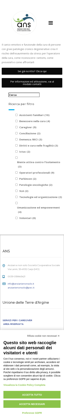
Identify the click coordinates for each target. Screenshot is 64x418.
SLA (23, 191)
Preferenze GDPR (32, 413)
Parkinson (27, 178)
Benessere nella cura (34, 121)
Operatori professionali (36, 172)
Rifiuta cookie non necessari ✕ (43, 336)
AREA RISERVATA (13, 324)
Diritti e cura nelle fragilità (38, 145)
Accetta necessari (32, 404)
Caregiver (27, 127)
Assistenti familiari (34, 115)
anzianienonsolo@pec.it (21, 287)
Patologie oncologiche (35, 185)
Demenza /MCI (30, 139)
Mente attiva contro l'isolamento (38, 164)
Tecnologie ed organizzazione (40, 197)
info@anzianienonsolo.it (21, 283)
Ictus (24, 151)
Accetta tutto (32, 394)
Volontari (27, 218)
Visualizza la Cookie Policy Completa (24, 385)
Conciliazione (29, 133)
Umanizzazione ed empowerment (38, 210)
